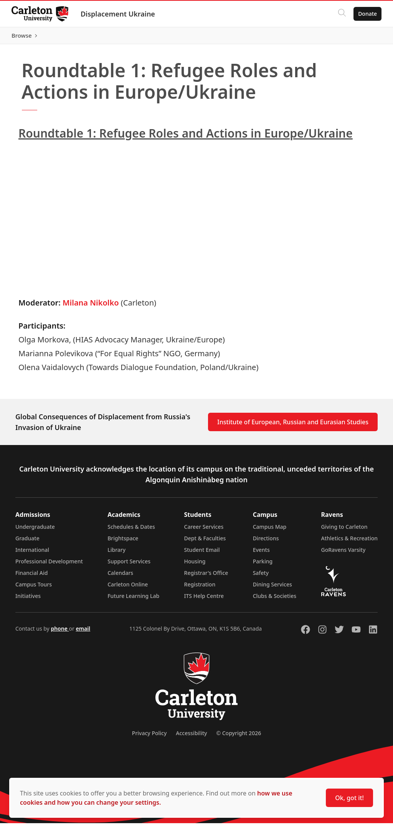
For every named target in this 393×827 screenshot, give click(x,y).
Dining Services (272, 588)
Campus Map (270, 530)
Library (116, 553)
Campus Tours (33, 588)
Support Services (128, 565)
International (32, 553)
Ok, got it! (349, 798)
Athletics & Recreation (349, 542)
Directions (266, 542)
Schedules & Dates (131, 530)
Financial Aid (31, 576)
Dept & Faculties (205, 542)
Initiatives (28, 599)
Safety (261, 576)
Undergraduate (35, 530)
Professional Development (49, 565)
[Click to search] (341, 14)
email (83, 632)
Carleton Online (127, 588)
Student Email (202, 553)
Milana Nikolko (91, 306)
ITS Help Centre (204, 599)
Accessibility (191, 737)
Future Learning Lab (133, 599)
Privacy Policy (149, 737)
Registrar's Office (206, 576)
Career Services (204, 530)
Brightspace (122, 542)
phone (60, 632)
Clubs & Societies (274, 599)
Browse (366, 37)
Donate (366, 13)
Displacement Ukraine (118, 13)
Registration (200, 588)
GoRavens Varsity (343, 553)
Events (261, 553)
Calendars (120, 576)
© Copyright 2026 (238, 737)
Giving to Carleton (344, 530)
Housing (195, 565)
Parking (263, 565)
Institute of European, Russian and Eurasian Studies (292, 426)
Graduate (27, 542)
